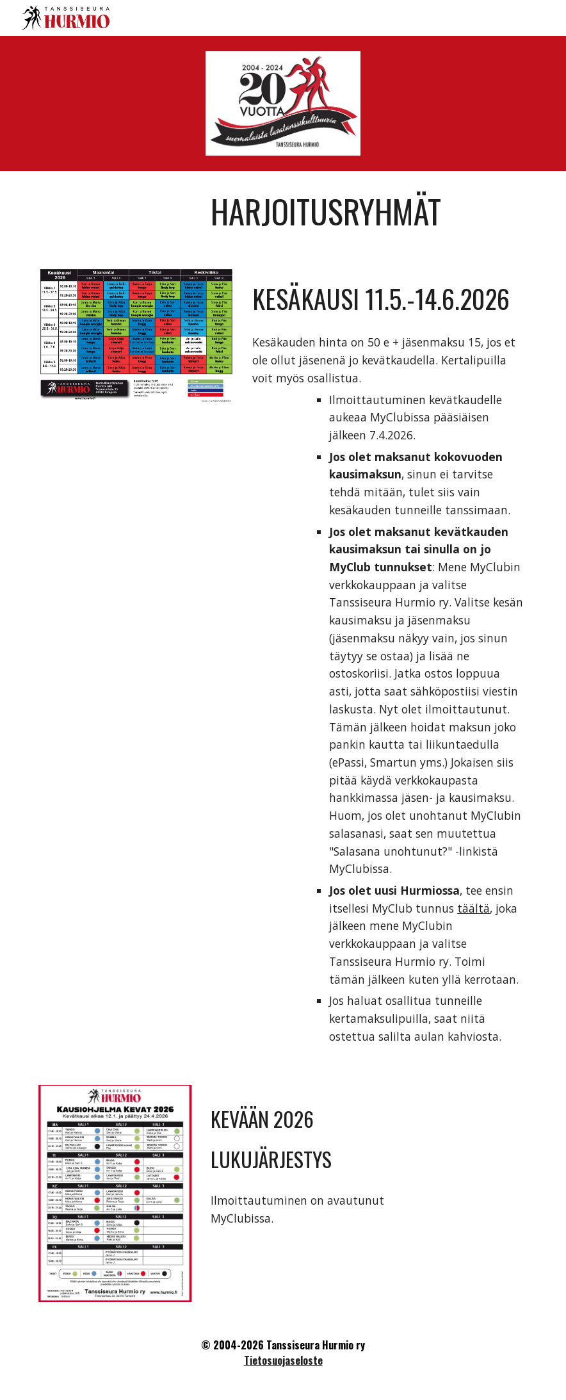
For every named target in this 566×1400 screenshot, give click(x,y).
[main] (368, 211)
